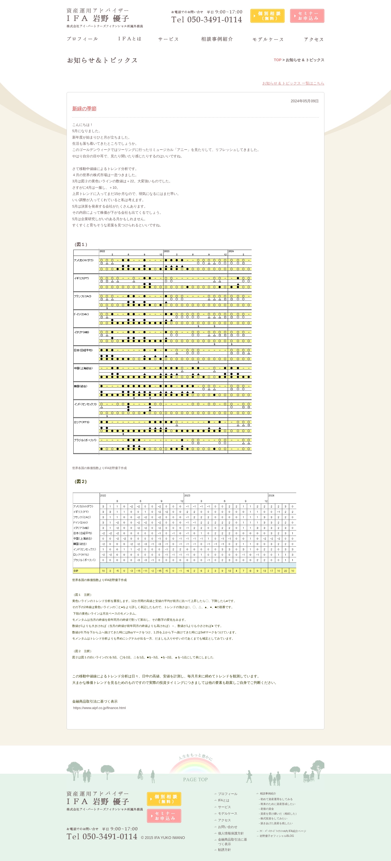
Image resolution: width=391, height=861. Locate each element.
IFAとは (223, 800)
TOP (277, 60)
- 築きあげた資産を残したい (276, 823)
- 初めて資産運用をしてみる (276, 799)
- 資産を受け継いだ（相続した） (278, 813)
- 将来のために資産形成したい (277, 803)
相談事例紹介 (268, 793)
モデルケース (227, 813)
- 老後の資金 (266, 808)
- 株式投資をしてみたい (273, 818)
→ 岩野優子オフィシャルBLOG (275, 835)
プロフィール (227, 794)
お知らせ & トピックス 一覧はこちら (293, 83)
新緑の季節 (84, 108)
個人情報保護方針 (231, 833)
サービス (224, 807)
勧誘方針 (224, 850)
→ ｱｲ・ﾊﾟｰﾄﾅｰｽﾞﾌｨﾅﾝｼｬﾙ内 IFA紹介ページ (281, 831)
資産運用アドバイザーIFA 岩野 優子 (105, 18)
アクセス (224, 820)
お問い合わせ (227, 827)
